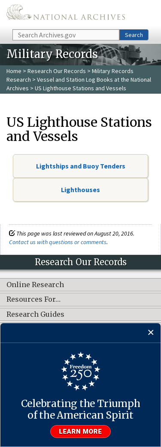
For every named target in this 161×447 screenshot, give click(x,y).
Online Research (35, 285)
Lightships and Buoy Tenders (80, 166)
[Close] (151, 333)
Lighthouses (80, 189)
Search (134, 35)
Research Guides (35, 314)
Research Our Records (56, 71)
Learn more (80, 431)
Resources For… (33, 299)
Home (13, 71)
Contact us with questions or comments (57, 242)
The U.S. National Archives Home (65, 14)
